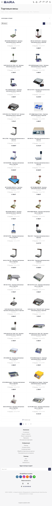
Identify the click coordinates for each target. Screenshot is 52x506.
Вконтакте (17, 476)
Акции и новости (26, 434)
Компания (26, 430)
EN (28, 486)
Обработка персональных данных (26, 451)
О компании (26, 432)
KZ (23, 486)
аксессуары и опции (6, 18)
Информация (26, 443)
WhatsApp (34, 476)
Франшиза (26, 438)
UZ (25, 486)
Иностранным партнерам (26, 439)
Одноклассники (27, 476)
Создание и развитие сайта (24, 502)
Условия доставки (26, 449)
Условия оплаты (26, 447)
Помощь (26, 445)
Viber (30, 476)
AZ (30, 486)
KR (27, 486)
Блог (26, 458)
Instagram (24, 476)
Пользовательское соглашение (26, 453)
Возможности (26, 462)
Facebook (20, 476)
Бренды (26, 460)
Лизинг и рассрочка (26, 436)
